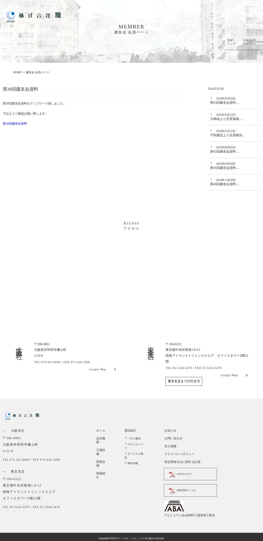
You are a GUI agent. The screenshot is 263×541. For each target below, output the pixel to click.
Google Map (97, 369)
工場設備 (102, 446)
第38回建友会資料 (15, 123)
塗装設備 (102, 454)
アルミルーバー (135, 444)
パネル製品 (132, 438)
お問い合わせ (173, 438)
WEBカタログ (182, 474)
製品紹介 (130, 430)
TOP (231, 42)
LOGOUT (249, 42)
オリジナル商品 (135, 450)
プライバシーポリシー (179, 454)
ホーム (100, 430)
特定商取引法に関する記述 (182, 462)
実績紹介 (102, 462)
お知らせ (170, 430)
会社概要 (102, 438)
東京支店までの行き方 (184, 381)
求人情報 (170, 446)
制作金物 (131, 455)
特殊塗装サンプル (185, 490)
